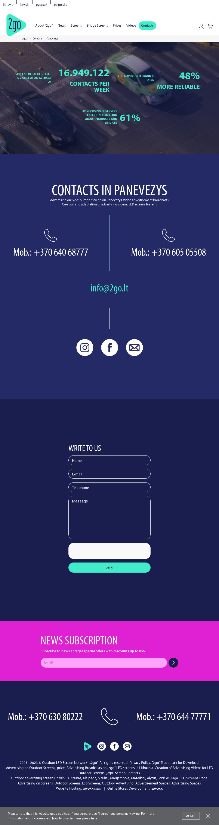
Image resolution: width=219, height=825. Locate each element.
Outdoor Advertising (118, 783)
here (94, 818)
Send (109, 567)
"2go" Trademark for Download (175, 763)
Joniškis (164, 778)
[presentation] (100, 551)
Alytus (151, 778)
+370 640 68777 (61, 252)
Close (208, 816)
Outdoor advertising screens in (34, 778)
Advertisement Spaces (152, 783)
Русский (41, 5)
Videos (131, 25)
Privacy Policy (139, 763)
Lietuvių (8, 5)
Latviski (24, 5)
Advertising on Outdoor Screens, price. (36, 768)
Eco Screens (91, 783)
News (62, 25)
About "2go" (44, 25)
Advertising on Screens (35, 783)
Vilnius (64, 778)
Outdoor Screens (67, 783)
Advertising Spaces (186, 783)
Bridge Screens (97, 25)
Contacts (147, 25)
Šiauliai (103, 778)
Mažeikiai (138, 778)
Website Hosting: (79, 788)
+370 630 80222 (55, 717)
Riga (174, 778)
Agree (191, 816)
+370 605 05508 (178, 252)
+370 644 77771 (184, 717)
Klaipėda (89, 778)
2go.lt (25, 39)
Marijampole (119, 778)
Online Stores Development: (135, 788)
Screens (76, 25)
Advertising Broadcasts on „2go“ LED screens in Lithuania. (110, 768)
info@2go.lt (109, 288)
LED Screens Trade (193, 778)
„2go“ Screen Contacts (123, 773)
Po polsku (60, 5)
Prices (117, 25)
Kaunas (76, 778)
